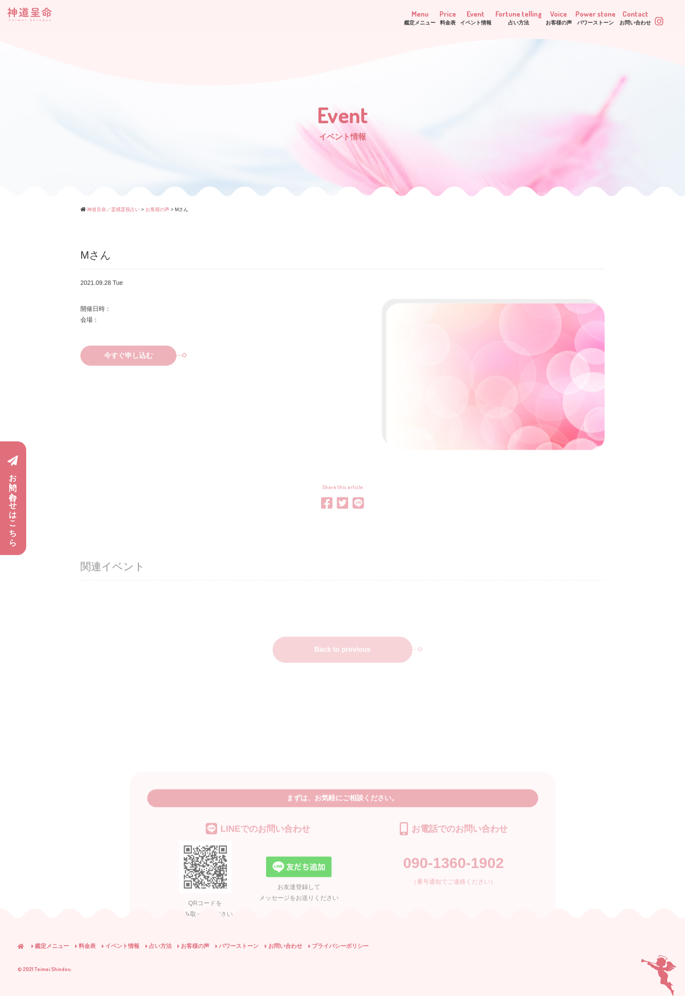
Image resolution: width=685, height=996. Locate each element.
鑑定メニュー (50, 946)
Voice (511, 17)
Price (352, 17)
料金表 (85, 946)
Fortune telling (455, 17)
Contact (620, 17)
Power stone (564, 17)
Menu (309, 17)
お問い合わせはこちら (12, 498)
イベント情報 (120, 946)
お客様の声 (193, 946)
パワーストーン (237, 946)
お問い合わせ (283, 946)
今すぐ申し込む (140, 368)
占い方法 (158, 946)
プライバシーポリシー (338, 946)
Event (395, 17)
